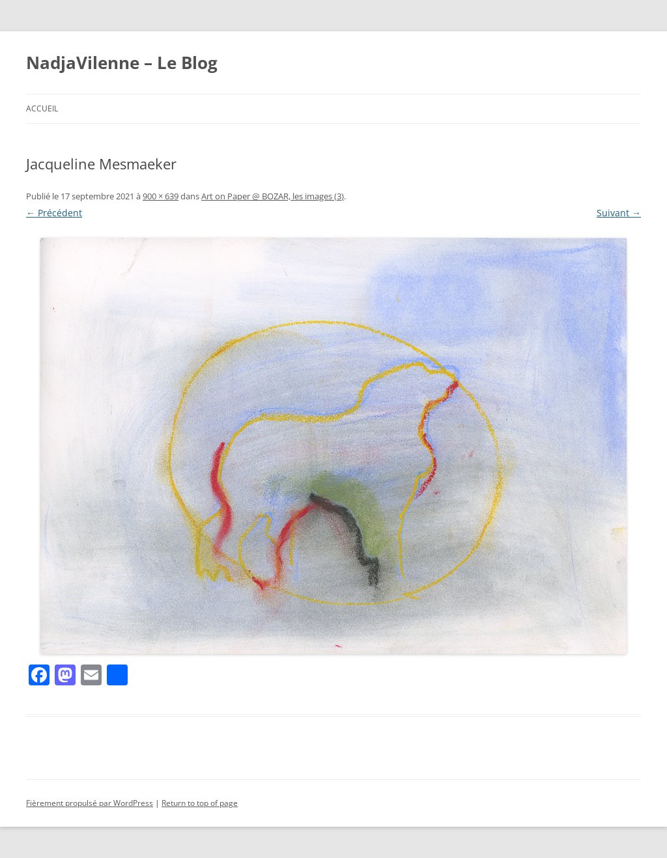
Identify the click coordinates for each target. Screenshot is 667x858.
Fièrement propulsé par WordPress (89, 802)
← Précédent (54, 213)
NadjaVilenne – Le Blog (122, 62)
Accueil (42, 108)
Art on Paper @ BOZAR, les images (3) (272, 196)
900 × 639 (160, 196)
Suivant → (619, 213)
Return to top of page (200, 802)
